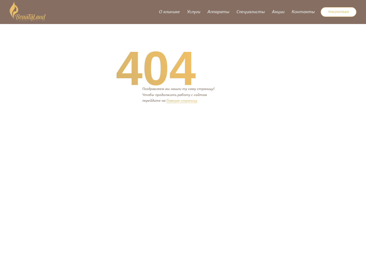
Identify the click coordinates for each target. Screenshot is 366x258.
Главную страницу (181, 101)
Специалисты (250, 12)
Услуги (193, 12)
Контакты (303, 12)
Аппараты (218, 12)
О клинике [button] (169, 12)
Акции (278, 12)
